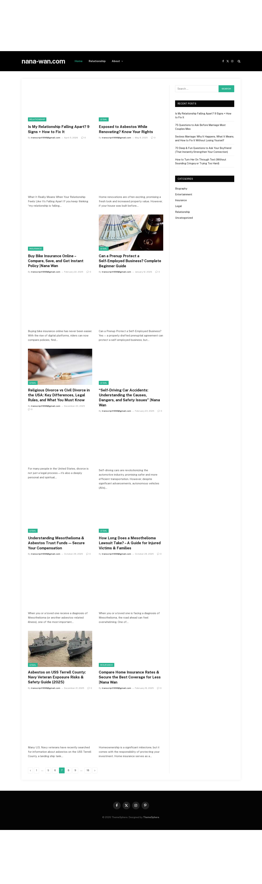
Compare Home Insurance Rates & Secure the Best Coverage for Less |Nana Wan (130, 677)
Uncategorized (184, 217)
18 (88, 770)
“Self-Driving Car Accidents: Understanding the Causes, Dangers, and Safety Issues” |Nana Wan (129, 397)
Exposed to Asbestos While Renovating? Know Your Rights (126, 129)
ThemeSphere (151, 817)
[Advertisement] (109, 25)
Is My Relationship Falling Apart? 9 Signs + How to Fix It (58, 129)
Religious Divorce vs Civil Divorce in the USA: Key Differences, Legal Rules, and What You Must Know (59, 395)
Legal (103, 119)
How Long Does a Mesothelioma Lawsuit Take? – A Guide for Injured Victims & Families (130, 543)
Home (79, 61)
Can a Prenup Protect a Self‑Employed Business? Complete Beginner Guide (130, 261)
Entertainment (183, 194)
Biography (181, 188)
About (116, 61)
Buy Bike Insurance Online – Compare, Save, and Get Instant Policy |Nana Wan (55, 261)
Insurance (35, 249)
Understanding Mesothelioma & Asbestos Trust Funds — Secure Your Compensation (56, 543)
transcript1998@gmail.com (45, 137)
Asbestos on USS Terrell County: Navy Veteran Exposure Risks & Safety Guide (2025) (57, 677)
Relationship (97, 61)
